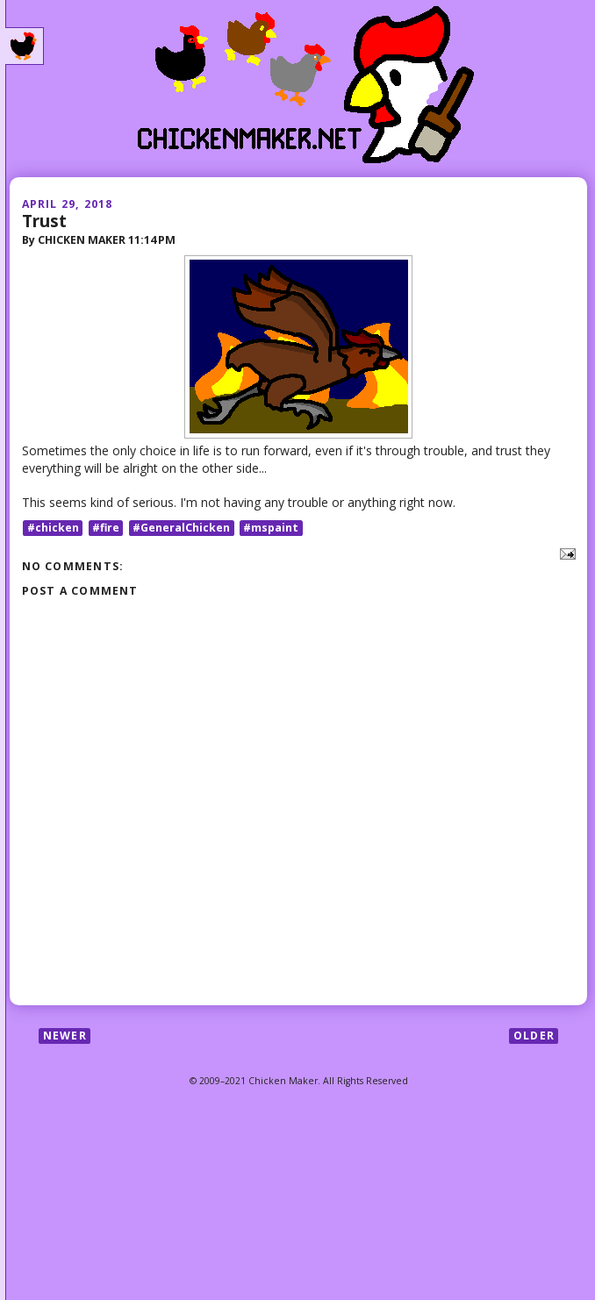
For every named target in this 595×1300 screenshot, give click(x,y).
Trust (44, 220)
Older (534, 1035)
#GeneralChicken (181, 527)
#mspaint (270, 527)
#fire (105, 527)
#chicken (53, 527)
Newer (65, 1035)
